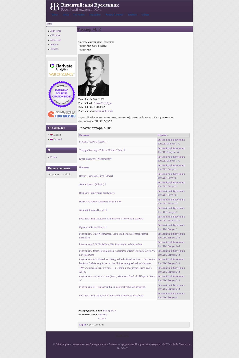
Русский (56, 139)
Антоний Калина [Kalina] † (93, 210)
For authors (95, 14)
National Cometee (114, 14)
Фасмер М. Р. (109, 310)
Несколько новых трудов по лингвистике (100, 201)
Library (145, 14)
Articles (54, 49)
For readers (79, 14)
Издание (163, 135)
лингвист (103, 314)
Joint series (55, 31)
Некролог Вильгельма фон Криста (97, 193)
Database (132, 14)
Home (55, 14)
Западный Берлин (103, 111)
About (66, 14)
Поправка (84, 167)
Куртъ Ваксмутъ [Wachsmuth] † (95, 159)
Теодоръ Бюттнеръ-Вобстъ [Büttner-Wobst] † (102, 150)
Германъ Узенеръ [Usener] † (93, 141)
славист (102, 318)
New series (55, 40)
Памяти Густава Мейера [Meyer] (96, 176)
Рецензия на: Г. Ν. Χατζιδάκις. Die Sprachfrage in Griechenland (111, 244)
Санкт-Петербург (103, 103)
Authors (54, 44)
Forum (53, 157)
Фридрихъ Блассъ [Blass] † (93, 227)
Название (84, 135)
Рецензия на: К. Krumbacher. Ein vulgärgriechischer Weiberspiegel (112, 287)
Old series (55, 35)
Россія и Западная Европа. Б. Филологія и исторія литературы (111, 218)
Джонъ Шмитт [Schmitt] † (92, 184)
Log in (82, 324)
